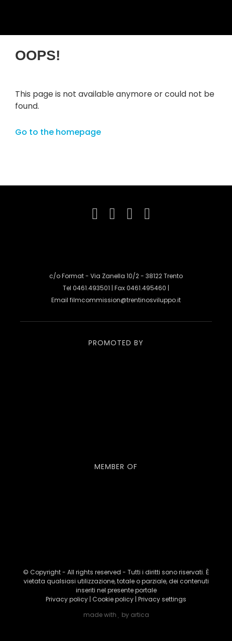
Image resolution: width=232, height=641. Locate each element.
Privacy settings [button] (162, 599)
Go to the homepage (58, 132)
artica (140, 614)
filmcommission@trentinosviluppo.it (125, 300)
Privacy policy (67, 599)
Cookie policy (113, 599)
